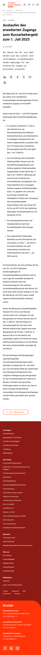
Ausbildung (7, 449)
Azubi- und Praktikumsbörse (12, 585)
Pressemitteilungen (9, 481)
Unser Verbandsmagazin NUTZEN (14, 516)
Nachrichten (7, 477)
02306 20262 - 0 (11, 616)
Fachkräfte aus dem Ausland (12, 493)
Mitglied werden (8, 563)
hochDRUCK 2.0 (8, 508)
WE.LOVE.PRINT (8, 504)
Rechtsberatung (8, 434)
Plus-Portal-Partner (9, 524)
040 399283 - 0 (11, 639)
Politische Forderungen (11, 497)
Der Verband (7, 555)
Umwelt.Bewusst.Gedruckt (12, 500)
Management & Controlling (12, 438)
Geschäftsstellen (8, 571)
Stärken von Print (9, 512)
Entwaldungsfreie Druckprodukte (14, 473)
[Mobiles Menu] (4, 4)
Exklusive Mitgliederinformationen (14, 485)
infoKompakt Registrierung (12, 463)
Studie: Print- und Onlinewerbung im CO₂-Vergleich (17, 468)
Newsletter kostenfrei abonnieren (14, 528)
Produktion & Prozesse (10, 445)
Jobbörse (6, 581)
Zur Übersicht (16, 412)
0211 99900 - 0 (11, 628)
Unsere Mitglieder (9, 559)
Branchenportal (8, 520)
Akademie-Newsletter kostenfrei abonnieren (17, 545)
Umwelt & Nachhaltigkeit (11, 441)
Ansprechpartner (8, 567)
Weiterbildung (7, 453)
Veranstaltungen (8, 489)
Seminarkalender (8, 541)
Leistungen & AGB (9, 538)
